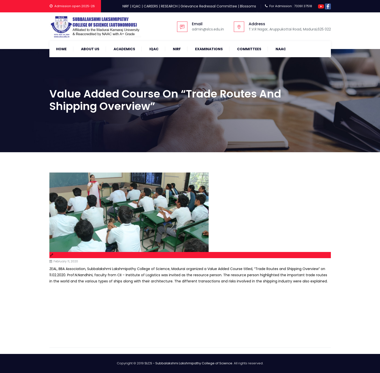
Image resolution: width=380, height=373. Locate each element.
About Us (90, 49)
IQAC (136, 6)
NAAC (281, 49)
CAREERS (151, 6)
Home (61, 49)
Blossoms (248, 6)
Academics (124, 49)
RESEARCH (169, 6)
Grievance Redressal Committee (208, 6)
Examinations (209, 49)
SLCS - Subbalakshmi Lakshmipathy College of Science (188, 363)
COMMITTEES (249, 49)
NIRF (125, 6)
